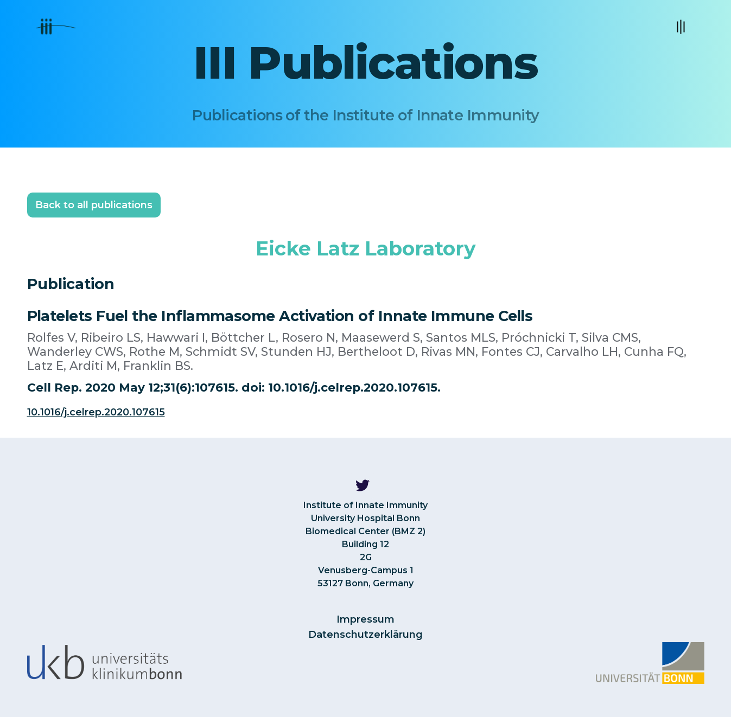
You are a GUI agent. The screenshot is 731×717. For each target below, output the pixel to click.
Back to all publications (93, 205)
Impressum (365, 619)
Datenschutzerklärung (365, 635)
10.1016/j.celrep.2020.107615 (96, 412)
